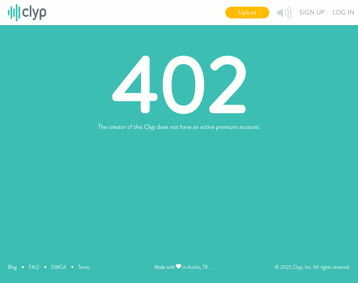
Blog (12, 267)
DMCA (58, 267)
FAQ (34, 267)
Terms (84, 267)
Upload (247, 12)
